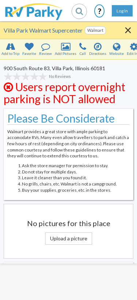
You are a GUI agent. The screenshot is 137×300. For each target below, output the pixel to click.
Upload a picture (68, 238)
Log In (122, 11)
